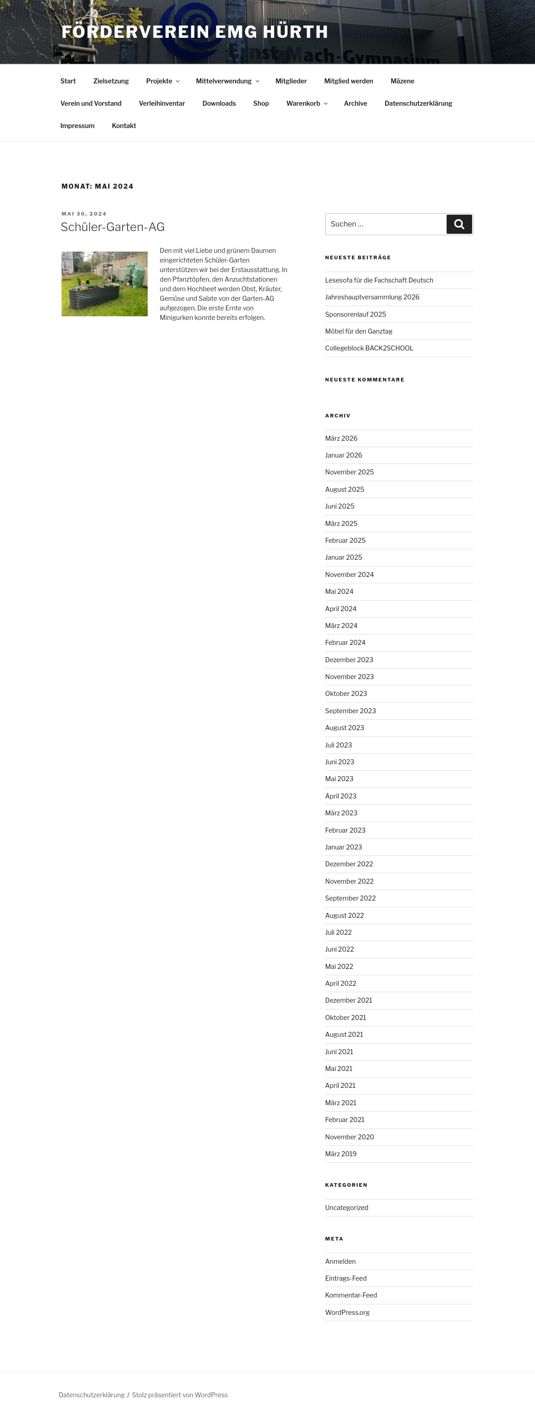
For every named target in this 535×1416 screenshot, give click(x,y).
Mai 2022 (339, 966)
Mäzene (402, 81)
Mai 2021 (339, 1068)
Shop (261, 103)
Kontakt (124, 125)
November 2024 (349, 574)
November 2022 (349, 881)
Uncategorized (347, 1207)
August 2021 (344, 1034)
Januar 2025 (343, 557)
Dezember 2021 (348, 1000)
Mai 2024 (339, 591)
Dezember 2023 (349, 660)
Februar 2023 (345, 830)
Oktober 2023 (346, 693)
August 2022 (344, 915)
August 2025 (345, 489)
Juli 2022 (338, 932)
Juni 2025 (340, 506)
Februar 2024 (345, 642)
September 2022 (350, 898)
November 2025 (349, 472)
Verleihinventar (162, 103)
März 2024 (341, 625)
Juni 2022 (339, 949)
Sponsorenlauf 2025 (355, 314)
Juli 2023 (338, 745)
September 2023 (350, 711)
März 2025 (341, 523)
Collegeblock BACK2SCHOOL (369, 348)
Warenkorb (307, 103)
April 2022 (340, 983)
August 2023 (345, 727)
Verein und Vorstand (91, 103)
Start (68, 81)
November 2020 (350, 1137)
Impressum (78, 125)
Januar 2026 (344, 455)
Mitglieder (291, 81)
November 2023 (349, 676)
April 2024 (341, 609)
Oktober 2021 (345, 1017)
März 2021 (340, 1103)
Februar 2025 (345, 540)
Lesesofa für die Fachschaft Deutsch (379, 280)
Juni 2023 (340, 762)
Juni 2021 (339, 1052)
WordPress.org (347, 1312)
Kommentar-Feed (351, 1295)
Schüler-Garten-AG (113, 227)
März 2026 (341, 438)
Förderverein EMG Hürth (195, 32)
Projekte (163, 81)
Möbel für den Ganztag (359, 331)
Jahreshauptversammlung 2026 (372, 297)
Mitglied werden (349, 81)
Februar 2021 (345, 1119)
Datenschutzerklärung (419, 103)
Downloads (219, 103)
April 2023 (341, 796)
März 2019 (341, 1154)
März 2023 (341, 813)
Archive (355, 103)
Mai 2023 (339, 779)
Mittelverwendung (228, 81)
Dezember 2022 (349, 864)
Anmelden (340, 1261)
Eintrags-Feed (346, 1278)
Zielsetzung (111, 81)
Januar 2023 (343, 847)
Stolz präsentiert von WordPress (180, 1395)
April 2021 (340, 1085)
